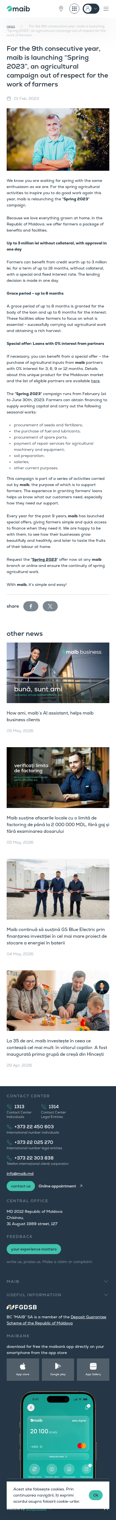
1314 (54, 1107)
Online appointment (57, 1186)
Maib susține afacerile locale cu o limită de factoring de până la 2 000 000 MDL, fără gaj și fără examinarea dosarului (58, 824)
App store (22, 1374)
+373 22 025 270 (33, 1142)
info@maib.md (20, 1173)
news (11, 26)
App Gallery (93, 1374)
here (95, 380)
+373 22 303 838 (34, 1158)
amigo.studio (36, 1509)
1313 (19, 1107)
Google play (58, 1374)
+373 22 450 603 (34, 1127)
